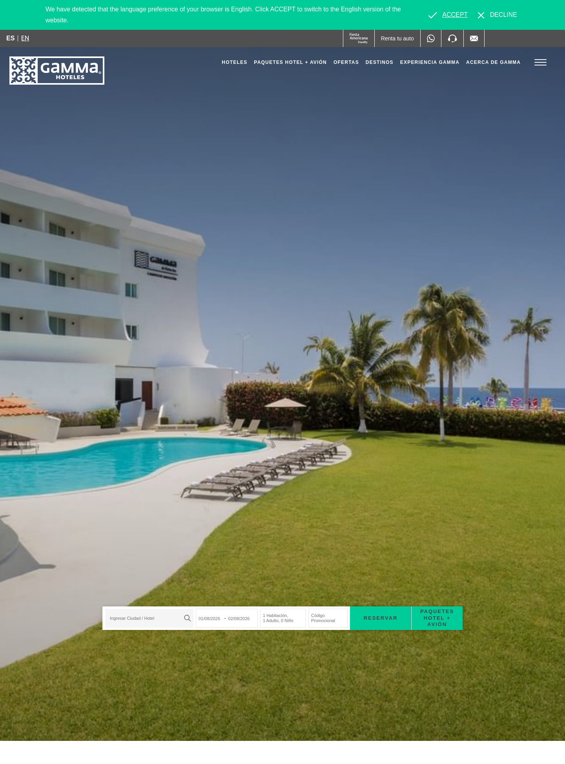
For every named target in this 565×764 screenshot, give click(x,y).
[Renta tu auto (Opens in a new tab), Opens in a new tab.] (397, 38)
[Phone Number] (452, 38)
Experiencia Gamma (429, 62)
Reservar (381, 618)
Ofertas (346, 62)
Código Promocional (323, 618)
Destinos (380, 62)
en (25, 38)
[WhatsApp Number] (431, 38)
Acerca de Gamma (493, 62)
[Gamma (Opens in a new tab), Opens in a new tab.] (358, 38)
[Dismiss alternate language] (497, 15)
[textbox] (147, 618)
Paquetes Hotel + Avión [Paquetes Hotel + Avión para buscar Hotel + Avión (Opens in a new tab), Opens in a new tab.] (437, 618)
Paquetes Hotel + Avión (290, 64)
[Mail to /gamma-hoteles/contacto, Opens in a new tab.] (474, 38)
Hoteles (234, 62)
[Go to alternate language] (448, 14)
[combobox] (149, 618)
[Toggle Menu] (540, 62)
